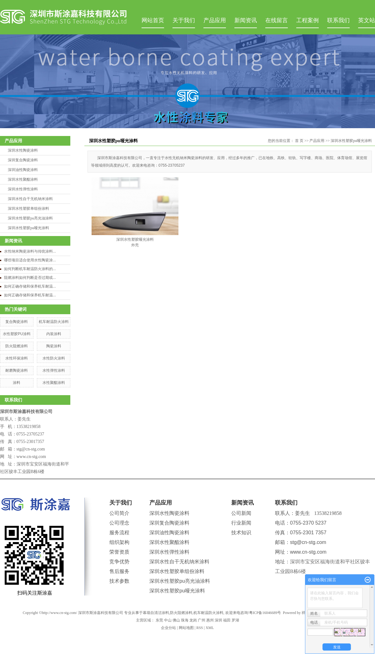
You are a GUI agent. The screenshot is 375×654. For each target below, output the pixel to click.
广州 (201, 620)
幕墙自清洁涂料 (156, 613)
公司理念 (119, 523)
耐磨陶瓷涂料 (16, 370)
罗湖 (235, 620)
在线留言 (276, 20)
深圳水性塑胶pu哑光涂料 (28, 228)
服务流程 (119, 532)
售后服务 (119, 571)
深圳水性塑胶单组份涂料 (28, 208)
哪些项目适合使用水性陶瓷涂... (30, 260)
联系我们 (338, 20)
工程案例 (307, 20)
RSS (199, 628)
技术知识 (241, 532)
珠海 (184, 620)
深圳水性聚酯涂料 (23, 179)
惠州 (210, 620)
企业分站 (168, 628)
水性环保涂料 (16, 358)
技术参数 (119, 581)
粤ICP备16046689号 (265, 613)
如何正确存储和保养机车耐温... (30, 286)
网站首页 (153, 20)
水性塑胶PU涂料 (17, 334)
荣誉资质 (119, 552)
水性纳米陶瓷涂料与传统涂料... (30, 251)
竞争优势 (119, 561)
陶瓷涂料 (53, 346)
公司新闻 (241, 513)
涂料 (16, 382)
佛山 (176, 620)
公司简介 (119, 513)
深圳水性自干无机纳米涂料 (30, 199)
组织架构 (119, 542)
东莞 (159, 620)
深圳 (218, 620)
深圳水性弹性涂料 (23, 189)
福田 (227, 620)
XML (210, 628)
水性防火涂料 (53, 358)
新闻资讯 (245, 20)
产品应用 (214, 20)
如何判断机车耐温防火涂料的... (30, 269)
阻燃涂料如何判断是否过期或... (30, 277)
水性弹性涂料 (53, 370)
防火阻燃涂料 (16, 346)
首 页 (299, 140)
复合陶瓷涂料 (16, 321)
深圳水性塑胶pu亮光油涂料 (30, 218)
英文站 (366, 20)
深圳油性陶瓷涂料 (23, 170)
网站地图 (186, 628)
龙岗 (193, 620)
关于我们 (183, 20)
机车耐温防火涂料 (54, 321)
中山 (168, 620)
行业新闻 (241, 523)
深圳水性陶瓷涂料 (23, 150)
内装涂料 (53, 334)
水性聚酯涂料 (53, 382)
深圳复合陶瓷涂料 (23, 160)
